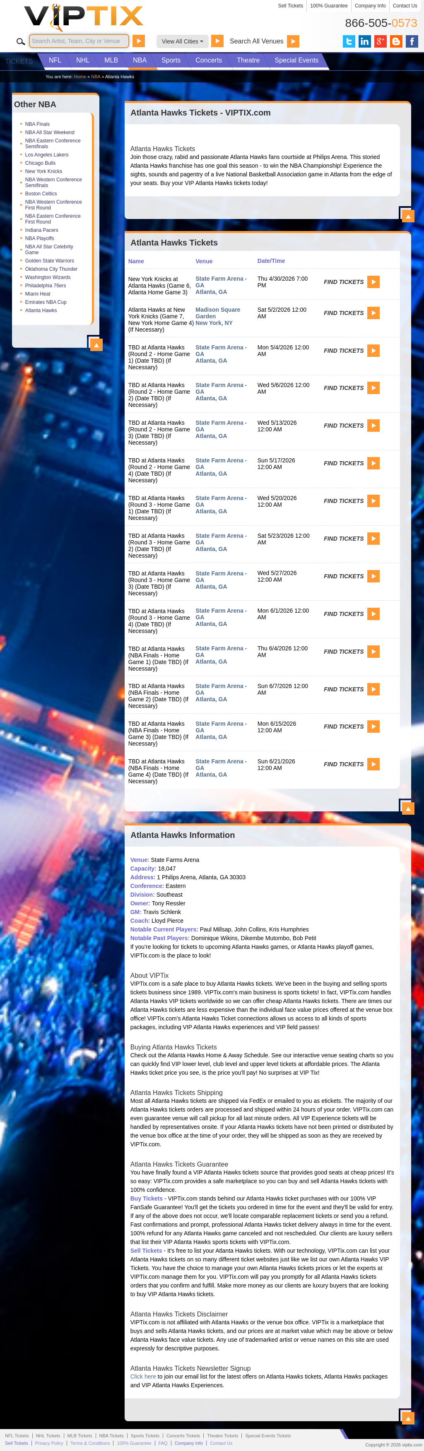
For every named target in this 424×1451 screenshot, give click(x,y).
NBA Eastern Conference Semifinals (53, 143)
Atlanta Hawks (41, 310)
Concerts (208, 60)
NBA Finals (37, 124)
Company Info (370, 6)
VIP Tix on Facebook (412, 41)
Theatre (248, 60)
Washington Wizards (48, 277)
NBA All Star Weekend (50, 132)
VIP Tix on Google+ (380, 41)
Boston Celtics (41, 194)
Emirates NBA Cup (46, 302)
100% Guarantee (329, 6)
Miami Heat (38, 294)
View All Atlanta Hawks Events (408, 808)
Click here (143, 1376)
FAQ (163, 1443)
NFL (55, 60)
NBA (140, 60)
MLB (111, 60)
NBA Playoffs (39, 238)
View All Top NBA (96, 345)
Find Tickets (344, 282)
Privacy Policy (49, 1443)
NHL (82, 60)
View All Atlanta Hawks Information (408, 1418)
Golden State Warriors (49, 261)
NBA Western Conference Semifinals (53, 182)
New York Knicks (43, 171)
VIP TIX (97, 17)
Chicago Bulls (40, 163)
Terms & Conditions (90, 1443)
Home (80, 76)
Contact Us (405, 6)
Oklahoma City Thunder (51, 269)
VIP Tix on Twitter (349, 41)
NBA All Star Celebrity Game (49, 249)
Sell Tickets (291, 6)
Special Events (296, 60)
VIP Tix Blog (396, 41)
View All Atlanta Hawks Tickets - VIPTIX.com (408, 216)
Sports (171, 60)
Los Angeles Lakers (47, 155)
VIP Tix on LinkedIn (365, 41)
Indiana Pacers (41, 230)
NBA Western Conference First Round (53, 205)
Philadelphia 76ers (45, 286)
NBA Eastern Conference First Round (53, 219)
